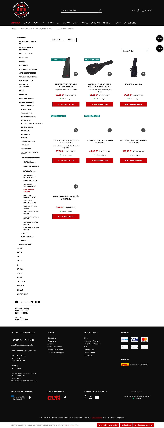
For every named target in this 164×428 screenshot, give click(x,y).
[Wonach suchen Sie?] (79, 10)
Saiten (21, 91)
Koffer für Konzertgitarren (29, 196)
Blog (86, 338)
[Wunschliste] (133, 10)
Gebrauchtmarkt (26, 244)
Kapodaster (25, 120)
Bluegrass (23, 57)
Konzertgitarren (26, 81)
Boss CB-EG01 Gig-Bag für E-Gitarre (66, 197)
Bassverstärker (25, 54)
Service (51, 333)
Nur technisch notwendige (108, 425)
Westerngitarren (26, 98)
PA (18, 257)
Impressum (88, 355)
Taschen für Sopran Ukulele (30, 212)
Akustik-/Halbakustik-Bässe (28, 43)
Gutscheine (22, 294)
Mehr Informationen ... (71, 425)
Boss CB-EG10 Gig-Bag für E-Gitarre (100, 141)
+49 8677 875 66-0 (22, 340)
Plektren (24, 138)
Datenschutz (89, 350)
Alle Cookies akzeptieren (144, 425)
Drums (20, 248)
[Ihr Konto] (138, 10)
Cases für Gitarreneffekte (29, 162)
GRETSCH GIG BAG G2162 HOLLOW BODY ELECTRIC (99, 85)
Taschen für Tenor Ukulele (30, 207)
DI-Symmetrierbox (27, 106)
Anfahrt (50, 344)
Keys (19, 252)
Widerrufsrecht (89, 353)
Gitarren (21, 38)
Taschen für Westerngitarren (29, 185)
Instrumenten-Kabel (28, 116)
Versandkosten (97, 417)
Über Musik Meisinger (92, 344)
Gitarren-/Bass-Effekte (28, 77)
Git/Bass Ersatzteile (27, 73)
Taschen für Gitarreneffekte (29, 176)
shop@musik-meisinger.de (22, 345)
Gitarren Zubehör (27, 102)
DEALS (20, 290)
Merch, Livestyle (27, 237)
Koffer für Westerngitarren (29, 171)
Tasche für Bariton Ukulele (30, 223)
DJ (18, 265)
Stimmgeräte (26, 148)
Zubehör (21, 282)
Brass (20, 261)
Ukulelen (23, 94)
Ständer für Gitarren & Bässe (29, 153)
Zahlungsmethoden (54, 347)
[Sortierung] (135, 51)
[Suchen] (100, 10)
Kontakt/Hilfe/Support (55, 353)
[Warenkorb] (147, 10)
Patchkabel (25, 131)
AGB (85, 347)
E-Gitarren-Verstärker (28, 69)
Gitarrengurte (26, 113)
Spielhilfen (25, 145)
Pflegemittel (26, 134)
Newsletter (51, 338)
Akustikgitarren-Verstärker (26, 49)
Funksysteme (26, 109)
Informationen (91, 333)
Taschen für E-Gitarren (28, 191)
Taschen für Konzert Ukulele (31, 218)
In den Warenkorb (66, 104)
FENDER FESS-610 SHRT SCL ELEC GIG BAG (66, 141)
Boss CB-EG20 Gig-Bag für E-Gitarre (133, 141)
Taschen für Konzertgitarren (29, 201)
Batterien (24, 240)
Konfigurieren (126, 425)
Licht (19, 273)
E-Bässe (22, 61)
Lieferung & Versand (55, 350)
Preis (71, 40)
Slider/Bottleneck (28, 141)
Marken (20, 286)
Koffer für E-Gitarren (31, 166)
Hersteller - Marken (91, 341)
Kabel (20, 277)
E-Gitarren (23, 65)
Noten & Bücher (27, 127)
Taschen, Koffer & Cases (30, 157)
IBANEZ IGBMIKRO (133, 84)
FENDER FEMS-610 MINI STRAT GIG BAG (66, 85)
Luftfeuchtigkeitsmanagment (31, 123)
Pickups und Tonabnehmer (24, 86)
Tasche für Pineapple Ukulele (31, 229)
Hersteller (58, 40)
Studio (20, 269)
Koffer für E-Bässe (30, 181)
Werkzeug (24, 233)
